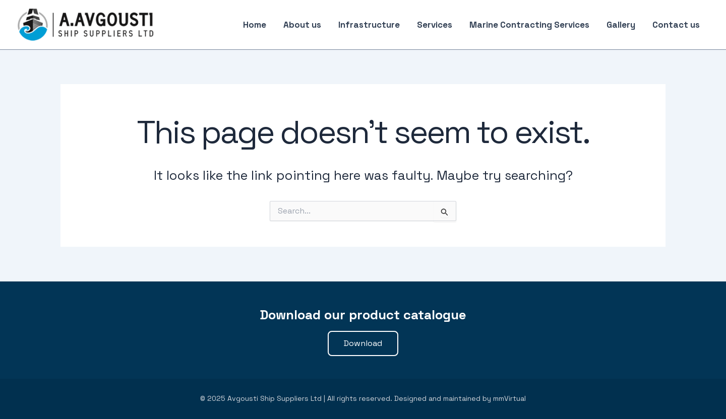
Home (254, 24)
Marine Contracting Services (529, 24)
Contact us (676, 24)
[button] (363, 343)
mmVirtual (509, 398)
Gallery (621, 24)
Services (434, 24)
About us (302, 24)
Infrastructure (369, 24)
